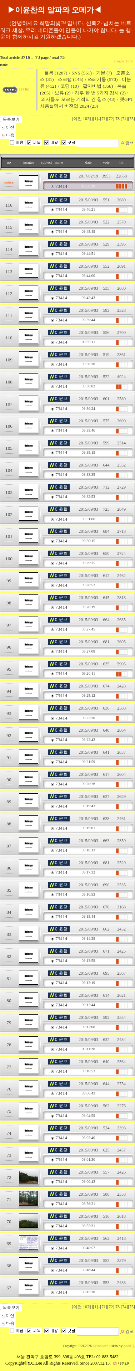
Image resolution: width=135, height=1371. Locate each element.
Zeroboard (100, 1346)
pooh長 (129, 1346)
